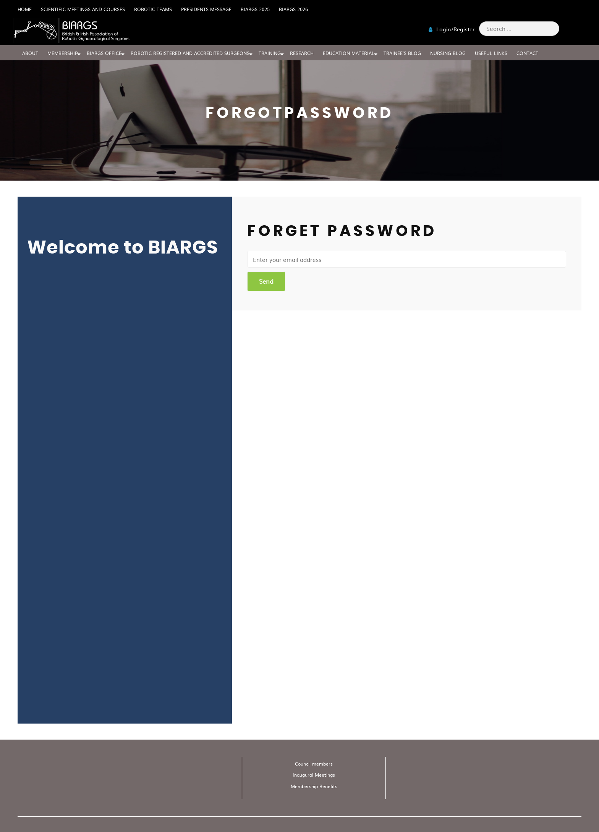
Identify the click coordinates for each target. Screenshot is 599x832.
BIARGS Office (104, 53)
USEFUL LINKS (491, 53)
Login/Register (451, 29)
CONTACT (527, 53)
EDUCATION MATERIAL (348, 53)
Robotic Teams (153, 9)
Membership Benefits (314, 786)
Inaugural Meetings (314, 774)
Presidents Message (206, 9)
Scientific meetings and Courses (83, 9)
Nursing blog (448, 53)
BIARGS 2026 (293, 9)
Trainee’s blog (402, 53)
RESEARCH (302, 53)
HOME (25, 9)
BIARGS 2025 (255, 9)
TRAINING (270, 53)
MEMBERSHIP (62, 53)
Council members (314, 763)
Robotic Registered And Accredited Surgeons (190, 53)
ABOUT (30, 53)
